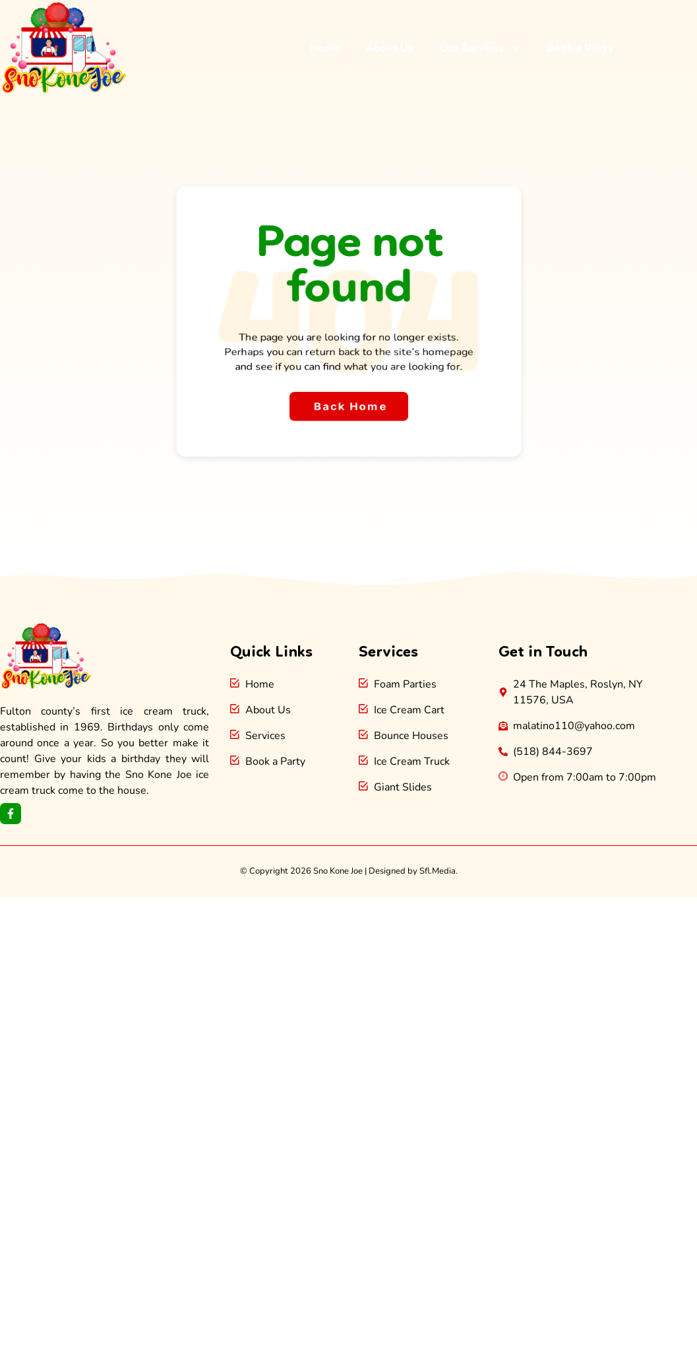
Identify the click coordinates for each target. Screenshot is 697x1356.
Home (325, 47)
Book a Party (580, 47)
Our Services (480, 47)
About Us (389, 47)
